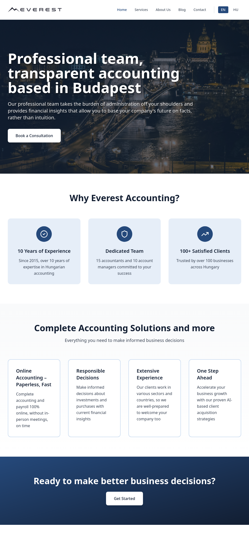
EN (223, 9)
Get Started (124, 498)
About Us (163, 9)
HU (235, 9)
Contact (200, 9)
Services (141, 9)
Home (122, 9)
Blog (182, 9)
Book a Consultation (34, 135)
